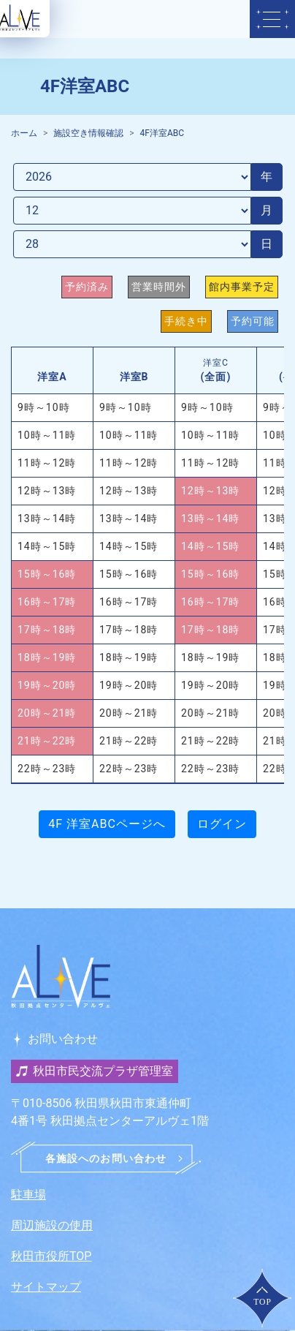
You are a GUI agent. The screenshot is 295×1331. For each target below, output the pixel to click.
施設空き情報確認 (88, 133)
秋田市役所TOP (51, 1256)
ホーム (24, 133)
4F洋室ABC (162, 133)
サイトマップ (46, 1287)
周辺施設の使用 (52, 1225)
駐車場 (28, 1195)
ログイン (222, 824)
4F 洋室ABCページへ (107, 824)
